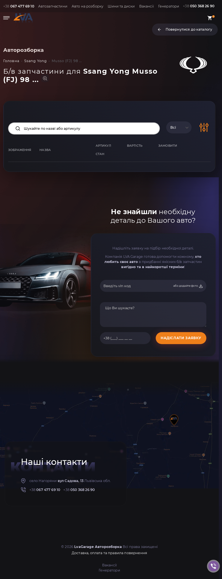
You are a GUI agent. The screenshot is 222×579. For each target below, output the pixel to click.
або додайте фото (188, 286)
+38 (18, 6)
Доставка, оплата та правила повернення (109, 553)
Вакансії (146, 6)
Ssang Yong (35, 61)
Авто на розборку (88, 6)
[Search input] (84, 128)
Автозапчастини (52, 6)
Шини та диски (121, 6)
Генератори (168, 6)
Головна (11, 61)
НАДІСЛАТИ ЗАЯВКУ (181, 338)
